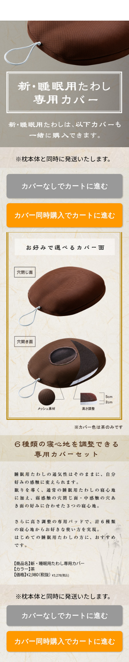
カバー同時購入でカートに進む (64, 215)
